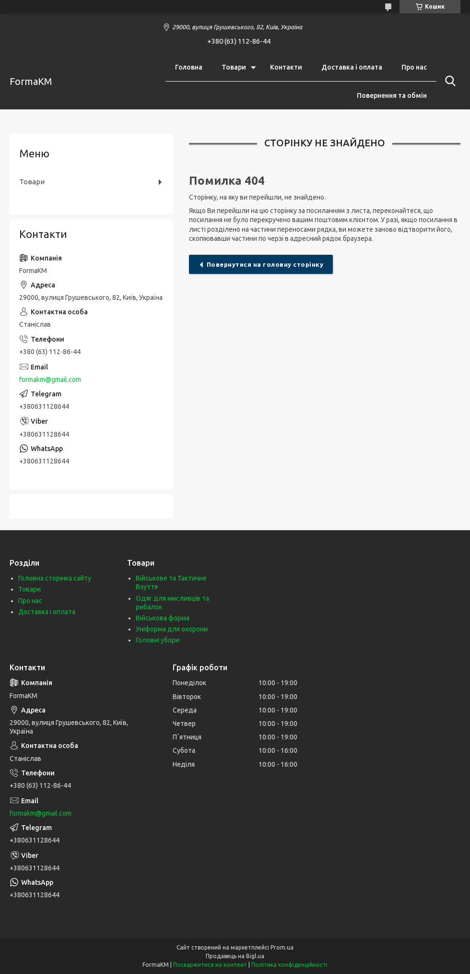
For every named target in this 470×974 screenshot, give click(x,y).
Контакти (286, 67)
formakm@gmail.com (50, 379)
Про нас (414, 67)
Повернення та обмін (392, 95)
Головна (188, 67)
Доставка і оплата (351, 67)
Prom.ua (282, 947)
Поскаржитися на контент (210, 965)
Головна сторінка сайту (54, 578)
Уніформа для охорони (172, 629)
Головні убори (157, 640)
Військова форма (162, 618)
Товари (234, 67)
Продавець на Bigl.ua (235, 956)
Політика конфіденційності (289, 965)
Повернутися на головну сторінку (265, 264)
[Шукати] (448, 81)
